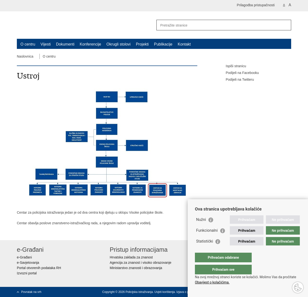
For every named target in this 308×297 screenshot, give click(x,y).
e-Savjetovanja (28, 262)
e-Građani (24, 257)
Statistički (204, 251)
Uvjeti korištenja (164, 292)
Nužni (201, 229)
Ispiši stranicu (232, 66)
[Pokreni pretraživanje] (286, 25)
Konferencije (90, 44)
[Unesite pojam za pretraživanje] (218, 25)
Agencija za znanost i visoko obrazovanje (140, 262)
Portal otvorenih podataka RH (39, 268)
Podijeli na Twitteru (236, 80)
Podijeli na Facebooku (239, 73)
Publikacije (163, 44)
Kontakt (184, 44)
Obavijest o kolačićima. (212, 282)
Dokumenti (65, 44)
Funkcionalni (207, 240)
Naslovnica (25, 56)
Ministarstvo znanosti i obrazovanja (136, 268)
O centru (27, 44)
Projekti (142, 44)
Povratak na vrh (31, 292)
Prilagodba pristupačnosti (256, 5)
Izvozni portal (27, 273)
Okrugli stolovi (118, 44)
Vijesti (45, 44)
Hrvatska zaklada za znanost (131, 257)
